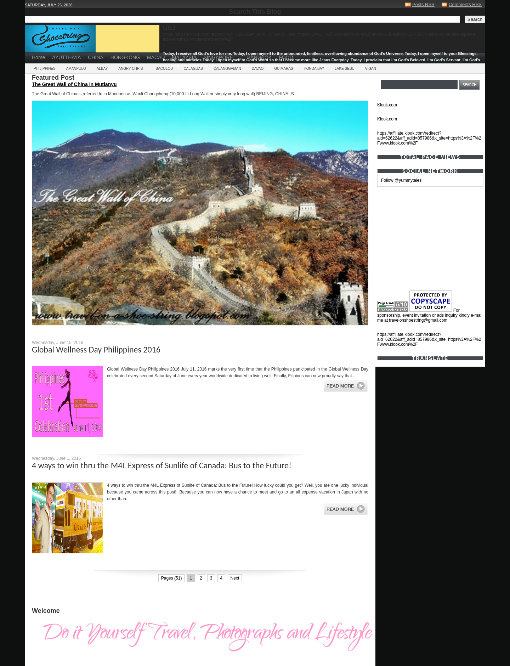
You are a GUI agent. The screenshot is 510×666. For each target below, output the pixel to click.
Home (38, 57)
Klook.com (387, 104)
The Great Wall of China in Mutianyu (74, 84)
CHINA (95, 57)
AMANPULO (76, 68)
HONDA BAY (314, 68)
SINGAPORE (218, 57)
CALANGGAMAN (227, 68)
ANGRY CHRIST (131, 68)
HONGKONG (125, 57)
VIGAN (370, 68)
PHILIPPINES (45, 68)
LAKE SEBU (345, 68)
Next (235, 578)
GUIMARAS (283, 68)
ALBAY (102, 68)
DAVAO (258, 68)
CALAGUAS (193, 68)
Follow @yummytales (401, 180)
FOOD (286, 57)
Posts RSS (423, 4)
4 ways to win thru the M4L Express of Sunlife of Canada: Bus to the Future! (161, 465)
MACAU (156, 57)
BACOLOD (164, 68)
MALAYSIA (184, 57)
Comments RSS (465, 4)
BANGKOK (259, 57)
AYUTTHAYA (66, 57)
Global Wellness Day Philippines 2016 (96, 349)
